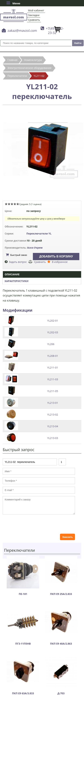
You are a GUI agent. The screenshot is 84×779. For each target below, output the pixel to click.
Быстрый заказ (18, 255)
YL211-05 (52, 391)
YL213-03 (52, 438)
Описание (12, 274)
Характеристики (17, 281)
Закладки (33, 15)
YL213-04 (52, 426)
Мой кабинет (36, 10)
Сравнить (34, 19)
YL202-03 (52, 332)
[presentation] (30, 524)
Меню (13, 3)
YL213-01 (52, 402)
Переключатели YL (38, 233)
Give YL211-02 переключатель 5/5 (17, 204)
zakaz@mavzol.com (22, 30)
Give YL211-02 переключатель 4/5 (14, 204)
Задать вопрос (18, 262)
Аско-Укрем (35, 247)
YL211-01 (52, 367)
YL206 (50, 344)
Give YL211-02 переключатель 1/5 (6, 204)
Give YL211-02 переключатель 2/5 (9, 204)
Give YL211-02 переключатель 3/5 (11, 204)
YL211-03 (52, 379)
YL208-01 (52, 356)
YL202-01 (52, 320)
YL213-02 (52, 414)
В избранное (60, 262)
